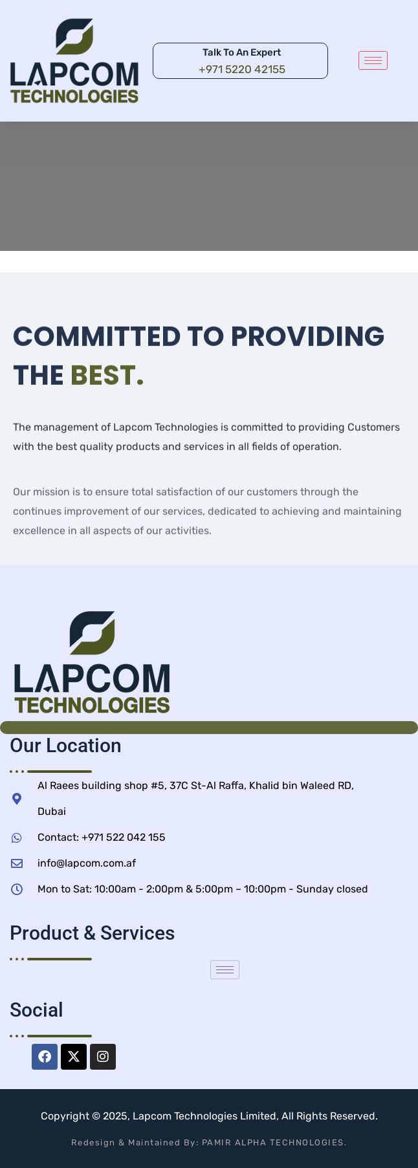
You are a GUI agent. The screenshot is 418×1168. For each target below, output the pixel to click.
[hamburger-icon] (373, 60)
